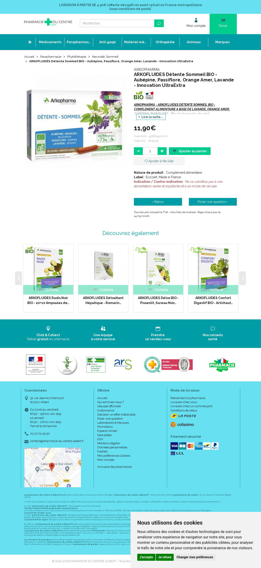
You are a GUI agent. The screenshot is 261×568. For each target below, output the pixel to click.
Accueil (29, 57)
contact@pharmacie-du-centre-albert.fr (57, 442)
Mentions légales (108, 443)
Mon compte (105, 460)
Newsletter (104, 435)
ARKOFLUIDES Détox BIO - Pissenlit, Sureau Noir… (158, 300)
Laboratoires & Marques (113, 423)
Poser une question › (213, 202)
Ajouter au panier (190, 151)
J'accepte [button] (146, 557)
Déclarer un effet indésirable (116, 415)
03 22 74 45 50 (40, 434)
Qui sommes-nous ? (110, 402)
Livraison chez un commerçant (191, 406)
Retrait (48, 333)
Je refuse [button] (164, 557)
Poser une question (110, 419)
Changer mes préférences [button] (195, 557)
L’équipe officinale (109, 406)
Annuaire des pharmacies (114, 467)
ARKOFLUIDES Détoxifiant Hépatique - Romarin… (103, 300)
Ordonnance (105, 410)
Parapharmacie (51, 57)
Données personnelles (112, 447)
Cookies (102, 452)
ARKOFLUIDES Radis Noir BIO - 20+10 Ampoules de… (48, 300)
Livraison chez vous (184, 402)
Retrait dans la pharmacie (188, 398)
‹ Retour (158, 202)
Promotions (105, 427)
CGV (100, 439)
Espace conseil (107, 431)
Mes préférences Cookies (113, 456)
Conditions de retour (184, 410)
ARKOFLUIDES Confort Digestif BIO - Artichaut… (213, 300)
